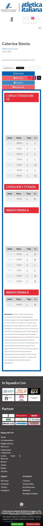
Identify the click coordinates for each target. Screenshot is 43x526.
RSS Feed (4, 481)
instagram (32, 18)
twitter (28, 18)
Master (4, 462)
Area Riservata (29, 487)
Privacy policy (8, 521)
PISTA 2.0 (5, 447)
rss (37, 18)
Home (3, 437)
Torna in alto (21, 507)
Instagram (5, 490)
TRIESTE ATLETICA (10, 49)
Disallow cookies (33, 524)
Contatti (26, 481)
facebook (24, 18)
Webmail (26, 490)
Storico (18, 82)
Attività (4, 471)
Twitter (4, 487)
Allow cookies (17, 524)
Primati (18, 78)
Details (38, 519)
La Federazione (7, 440)
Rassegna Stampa (30, 494)
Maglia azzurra (7, 444)
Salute (3, 465)
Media (3, 468)
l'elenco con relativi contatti (13, 343)
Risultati (18, 73)
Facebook (5, 484)
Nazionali (18, 87)
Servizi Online (28, 484)
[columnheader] (9, 137)
